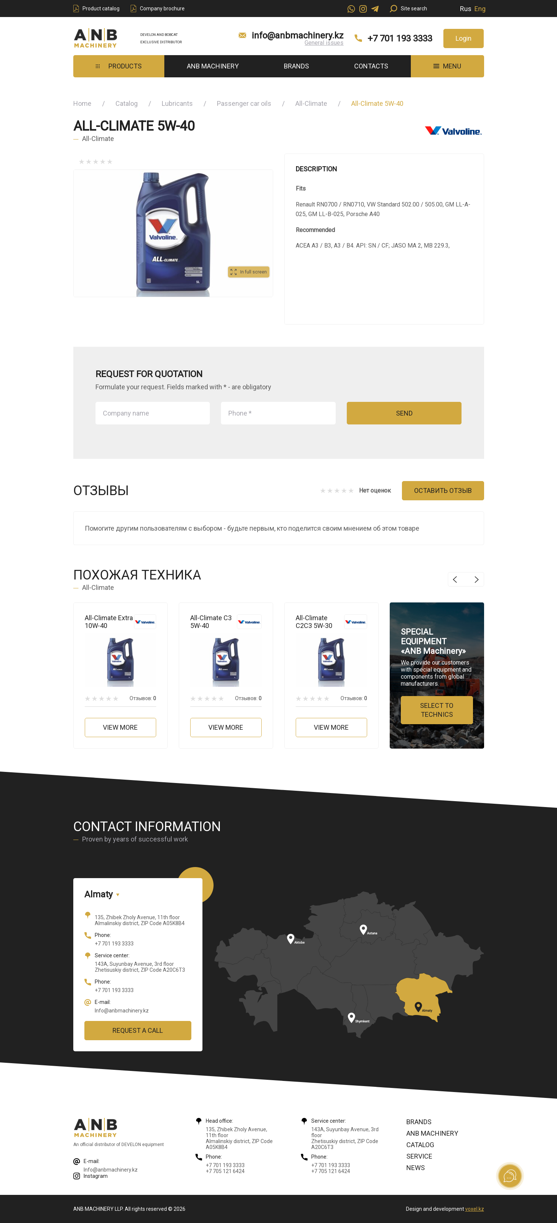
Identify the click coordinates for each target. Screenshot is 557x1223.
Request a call (138, 1030)
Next (477, 579)
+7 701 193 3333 (400, 38)
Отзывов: (143, 698)
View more (120, 727)
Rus (466, 9)
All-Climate (311, 103)
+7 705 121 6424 (225, 1171)
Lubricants (177, 103)
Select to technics (436, 710)
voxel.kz (474, 1209)
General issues (324, 42)
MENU (447, 66)
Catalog (126, 103)
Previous (455, 579)
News (415, 1168)
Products (119, 66)
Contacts (371, 66)
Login (464, 38)
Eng (480, 9)
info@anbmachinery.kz (297, 35)
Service (419, 1156)
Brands (296, 66)
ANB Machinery (213, 66)
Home (82, 103)
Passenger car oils (244, 103)
